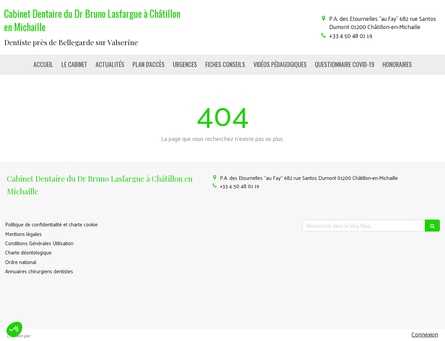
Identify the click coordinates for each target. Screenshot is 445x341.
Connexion (425, 334)
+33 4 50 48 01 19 (350, 35)
